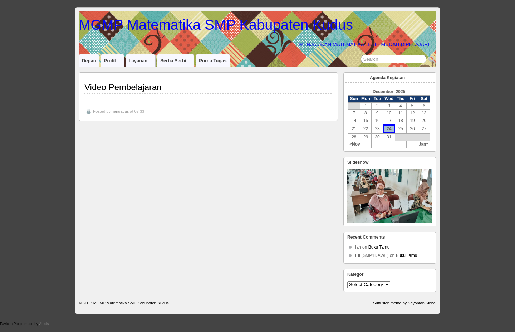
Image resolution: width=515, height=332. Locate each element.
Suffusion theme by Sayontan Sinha (404, 303)
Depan (89, 60)
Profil (113, 62)
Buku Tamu (379, 247)
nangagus (120, 111)
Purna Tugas (213, 60)
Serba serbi (176, 62)
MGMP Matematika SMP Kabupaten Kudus (216, 25)
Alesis (44, 324)
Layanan (141, 62)
